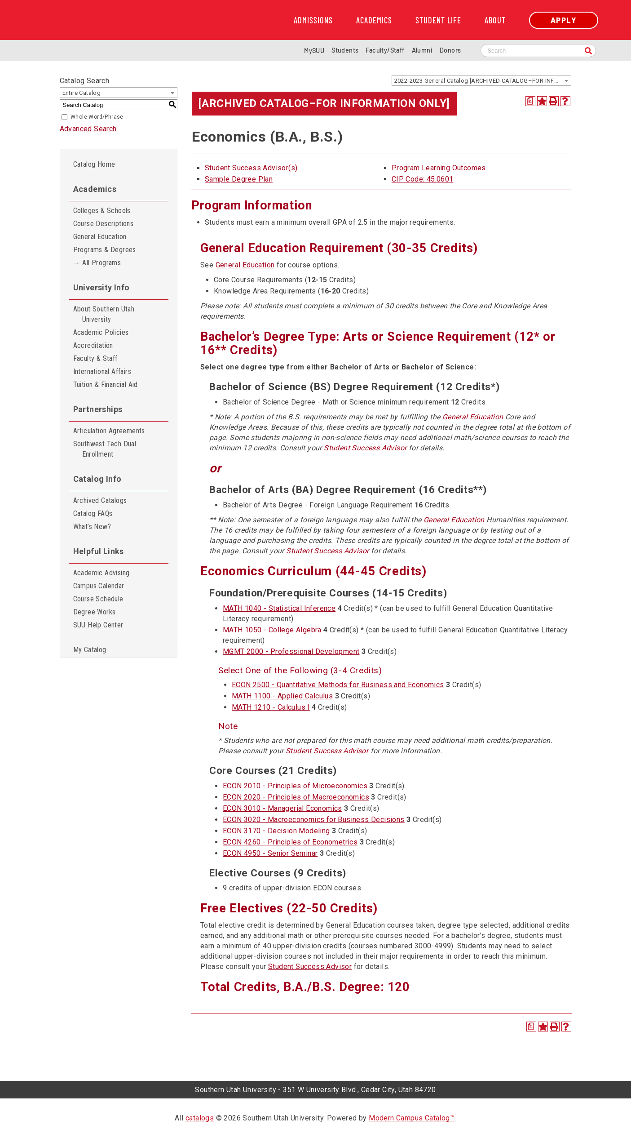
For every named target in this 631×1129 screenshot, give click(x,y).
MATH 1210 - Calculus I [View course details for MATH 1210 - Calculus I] (271, 707)
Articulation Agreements (109, 431)
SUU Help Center (98, 625)
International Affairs (102, 371)
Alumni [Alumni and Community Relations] (422, 50)
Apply (564, 20)
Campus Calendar (98, 586)
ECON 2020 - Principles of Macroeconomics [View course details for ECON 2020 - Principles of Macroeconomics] (296, 797)
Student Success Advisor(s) (251, 168)
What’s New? (92, 526)
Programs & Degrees (104, 249)
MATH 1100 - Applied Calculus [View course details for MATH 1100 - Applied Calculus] (282, 696)
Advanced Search (88, 128)
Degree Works (94, 612)
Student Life (438, 20)
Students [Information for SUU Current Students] (344, 50)
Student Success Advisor (365, 448)
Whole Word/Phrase (97, 117)
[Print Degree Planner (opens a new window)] (530, 101)
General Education (100, 236)
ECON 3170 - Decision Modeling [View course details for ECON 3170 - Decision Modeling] (276, 831)
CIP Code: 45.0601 (423, 179)
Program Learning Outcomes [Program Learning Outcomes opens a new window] (439, 168)
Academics (374, 20)
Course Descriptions (103, 223)
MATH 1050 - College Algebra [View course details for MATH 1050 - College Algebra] (272, 630)
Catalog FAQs (93, 513)
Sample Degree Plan (239, 179)
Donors (450, 50)
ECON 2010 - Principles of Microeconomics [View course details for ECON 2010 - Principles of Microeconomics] (295, 786)
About (495, 20)
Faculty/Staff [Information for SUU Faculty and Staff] (385, 50)
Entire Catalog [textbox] (81, 92)
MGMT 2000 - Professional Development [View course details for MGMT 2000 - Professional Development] (291, 651)
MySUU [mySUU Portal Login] (314, 50)
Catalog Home (94, 164)
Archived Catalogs (100, 500)
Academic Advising (101, 573)
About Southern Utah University (104, 314)
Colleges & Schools (102, 210)
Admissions (313, 20)
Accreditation (93, 345)
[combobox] (481, 80)
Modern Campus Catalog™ (411, 1118)
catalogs (199, 1118)
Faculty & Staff (95, 358)
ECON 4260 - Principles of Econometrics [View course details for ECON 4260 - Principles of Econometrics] (290, 842)
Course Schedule (98, 599)
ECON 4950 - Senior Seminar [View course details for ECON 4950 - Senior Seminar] (270, 853)
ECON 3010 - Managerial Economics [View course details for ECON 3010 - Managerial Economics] (282, 808)
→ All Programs (97, 262)
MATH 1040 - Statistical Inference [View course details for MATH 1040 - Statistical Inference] (279, 608)
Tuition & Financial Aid (105, 384)
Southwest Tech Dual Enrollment (105, 449)
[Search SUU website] (538, 50)
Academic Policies (101, 332)
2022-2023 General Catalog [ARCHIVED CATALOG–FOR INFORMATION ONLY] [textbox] (482, 80)
